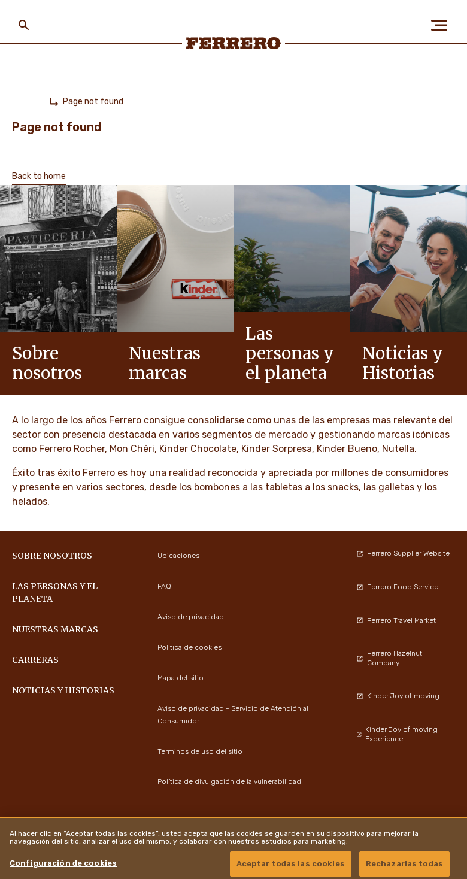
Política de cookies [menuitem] (189, 647)
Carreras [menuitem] (35, 659)
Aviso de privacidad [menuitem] (190, 617)
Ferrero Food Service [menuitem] (397, 587)
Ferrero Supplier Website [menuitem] (403, 553)
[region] (233, 848)
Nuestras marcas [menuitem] (55, 629)
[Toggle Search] (24, 25)
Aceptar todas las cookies (290, 863)
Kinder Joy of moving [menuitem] (397, 696)
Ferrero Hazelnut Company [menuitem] (389, 658)
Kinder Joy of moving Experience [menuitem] (397, 734)
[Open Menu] (443, 25)
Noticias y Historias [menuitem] (63, 690)
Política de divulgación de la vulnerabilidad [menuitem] (229, 781)
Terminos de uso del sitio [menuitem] (199, 751)
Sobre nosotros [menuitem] (52, 555)
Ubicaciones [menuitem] (178, 555)
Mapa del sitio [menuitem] (180, 678)
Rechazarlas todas (404, 863)
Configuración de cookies (63, 863)
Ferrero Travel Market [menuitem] (396, 620)
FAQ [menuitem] (164, 586)
